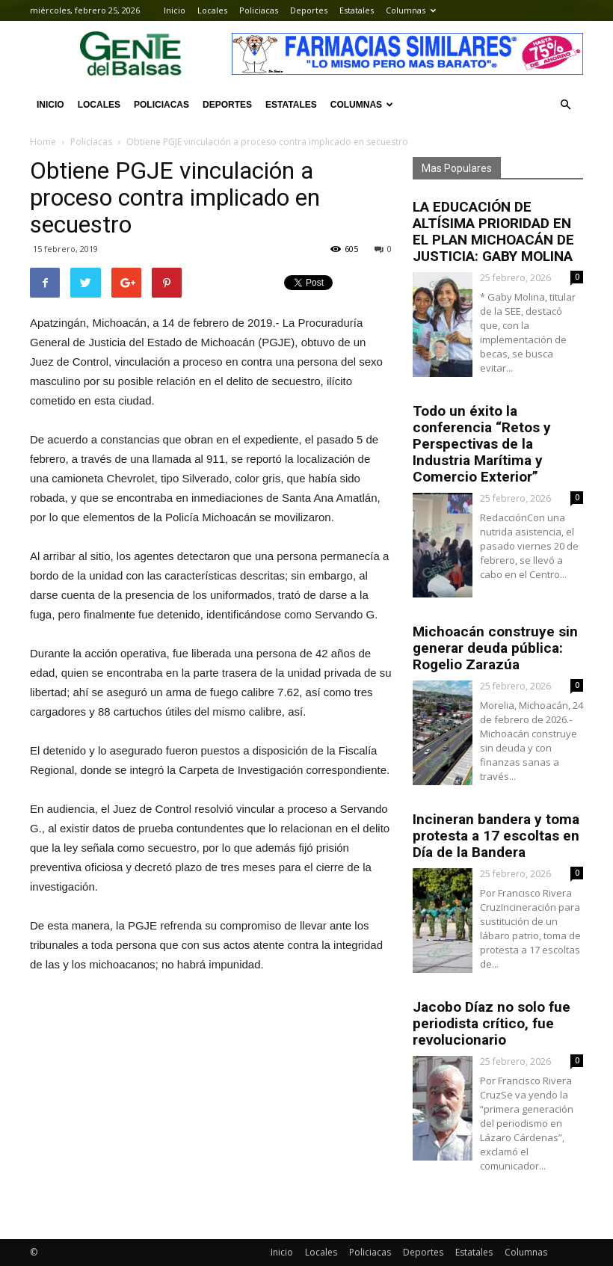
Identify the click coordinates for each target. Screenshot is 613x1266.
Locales (212, 10)
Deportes (308, 10)
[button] (565, 105)
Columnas (411, 10)
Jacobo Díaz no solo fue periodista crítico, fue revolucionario (491, 1023)
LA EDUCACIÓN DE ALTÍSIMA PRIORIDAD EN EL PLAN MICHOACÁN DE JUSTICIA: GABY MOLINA (493, 231)
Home (43, 141)
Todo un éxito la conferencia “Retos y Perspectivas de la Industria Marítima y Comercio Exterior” (482, 443)
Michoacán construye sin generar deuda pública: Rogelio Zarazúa (495, 648)
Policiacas (258, 10)
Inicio (174, 10)
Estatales (356, 10)
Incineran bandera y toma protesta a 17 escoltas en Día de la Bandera (496, 836)
